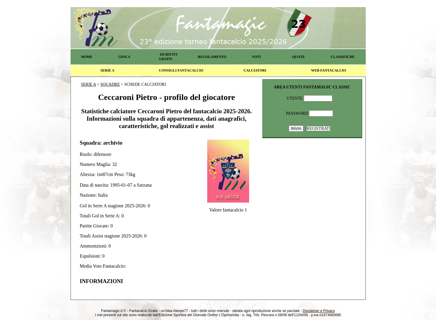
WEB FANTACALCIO (328, 70)
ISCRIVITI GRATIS (168, 56)
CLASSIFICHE (343, 57)
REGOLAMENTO (212, 57)
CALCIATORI (255, 70)
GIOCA (124, 57)
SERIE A (107, 70)
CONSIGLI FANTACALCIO (181, 70)
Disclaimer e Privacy (319, 311)
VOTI (256, 57)
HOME (86, 57)
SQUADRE (110, 84)
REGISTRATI (318, 128)
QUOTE (298, 57)
